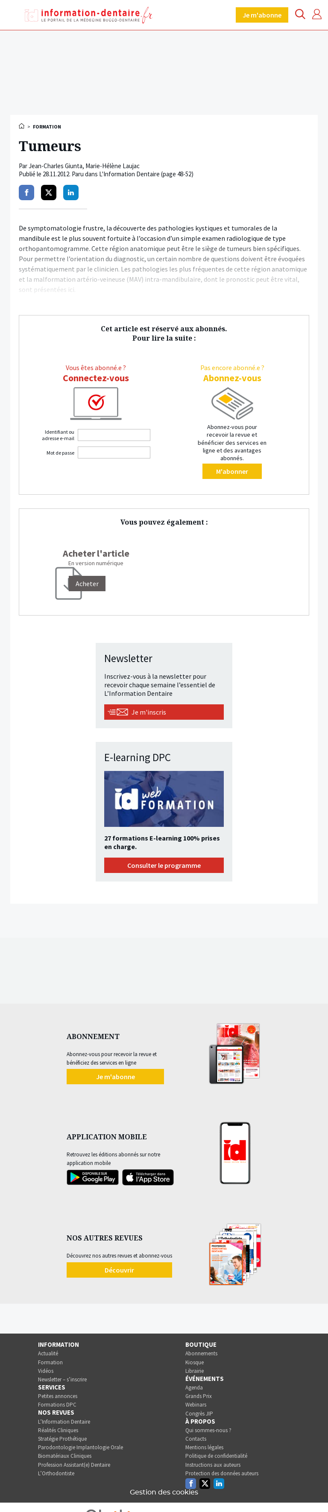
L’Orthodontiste (56, 1473)
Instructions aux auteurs (212, 1464)
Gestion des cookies (164, 1492)
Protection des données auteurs (221, 1473)
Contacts (195, 1438)
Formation (50, 1362)
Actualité (48, 1353)
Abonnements (201, 1353)
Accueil (22, 126)
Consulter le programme (164, 865)
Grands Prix (198, 1396)
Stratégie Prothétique (62, 1438)
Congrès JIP (199, 1413)
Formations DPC (57, 1404)
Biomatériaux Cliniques (64, 1455)
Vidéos (45, 1371)
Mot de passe (60, 453)
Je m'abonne (262, 15)
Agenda (194, 1387)
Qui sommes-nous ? (208, 1430)
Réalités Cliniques (58, 1430)
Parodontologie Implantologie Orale (80, 1447)
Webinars (195, 1404)
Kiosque (194, 1362)
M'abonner (232, 471)
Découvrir (119, 1270)
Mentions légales (204, 1447)
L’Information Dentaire (64, 1421)
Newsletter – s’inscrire (62, 1379)
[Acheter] (87, 583)
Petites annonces (57, 1396)
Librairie (194, 1371)
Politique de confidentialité (216, 1455)
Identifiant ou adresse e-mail (58, 435)
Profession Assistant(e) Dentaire (74, 1464)
